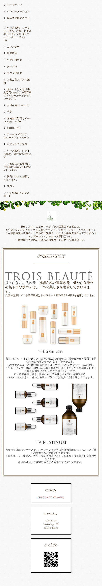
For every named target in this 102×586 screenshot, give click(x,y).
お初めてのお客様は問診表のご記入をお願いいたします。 (17, 166)
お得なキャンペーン (18, 105)
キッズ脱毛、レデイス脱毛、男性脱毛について (17, 153)
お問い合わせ (14, 60)
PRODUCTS (13, 128)
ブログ (11, 186)
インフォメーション (18, 11)
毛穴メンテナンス (17, 144)
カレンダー (13, 46)
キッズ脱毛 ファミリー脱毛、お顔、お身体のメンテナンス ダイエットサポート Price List (17, 34)
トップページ (14, 5)
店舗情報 (12, 53)
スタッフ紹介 (14, 73)
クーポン (12, 66)
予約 (9, 112)
